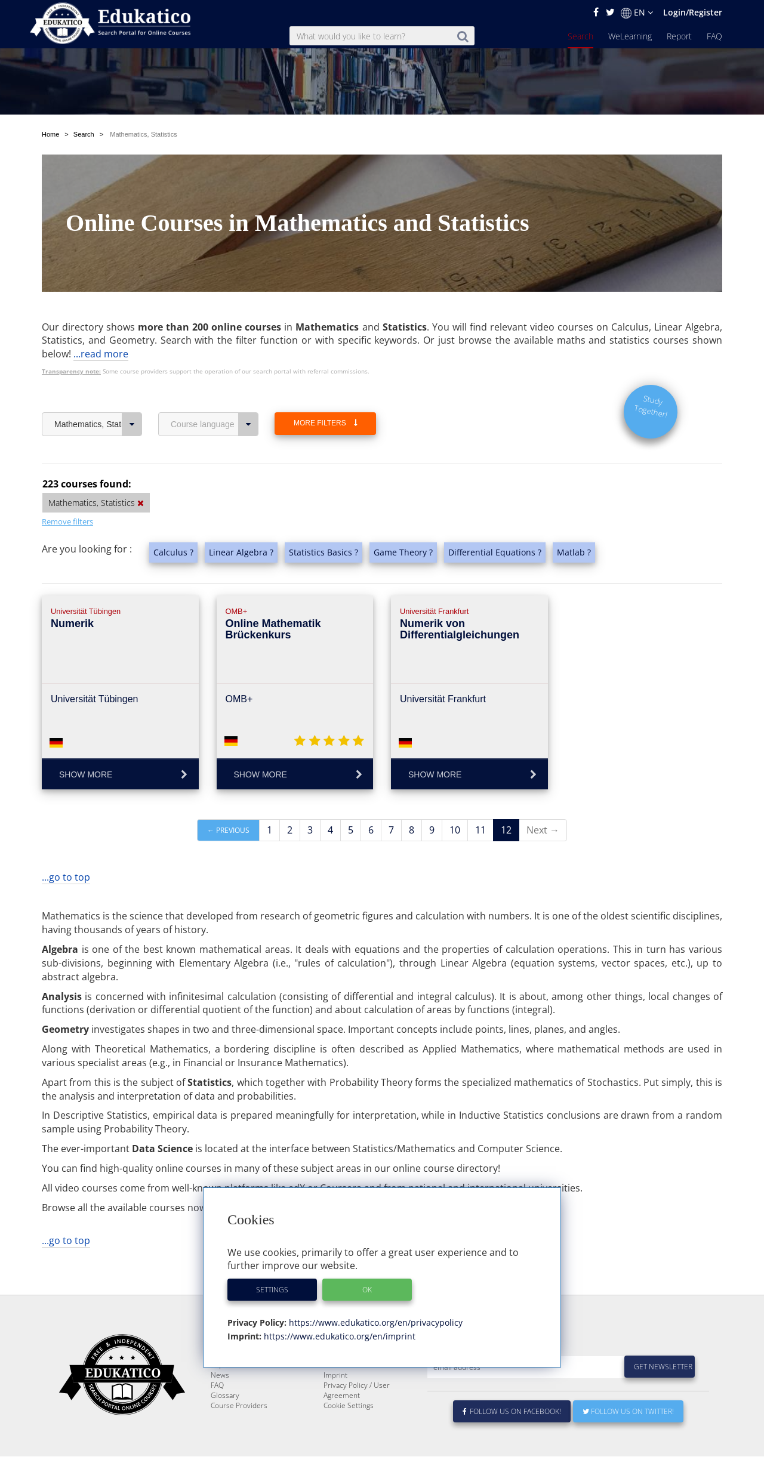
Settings (272, 1290)
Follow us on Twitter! (628, 1440)
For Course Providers (358, 1393)
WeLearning (630, 36)
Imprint (335, 1404)
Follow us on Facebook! (512, 1440)
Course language (214, 424)
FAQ (714, 36)
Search (580, 36)
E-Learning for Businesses (366, 1383)
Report (679, 36)
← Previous (228, 830)
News (220, 1404)
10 (454, 829)
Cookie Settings (349, 1434)
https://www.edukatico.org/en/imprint (338, 1336)
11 (480, 829)
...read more (100, 353)
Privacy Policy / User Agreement (357, 1419)
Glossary (225, 1424)
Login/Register (692, 12)
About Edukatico (350, 1373)
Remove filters (67, 521)
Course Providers (239, 1434)
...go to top (66, 877)
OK (367, 1290)
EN (637, 12)
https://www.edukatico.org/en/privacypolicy (374, 1322)
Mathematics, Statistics (98, 424)
